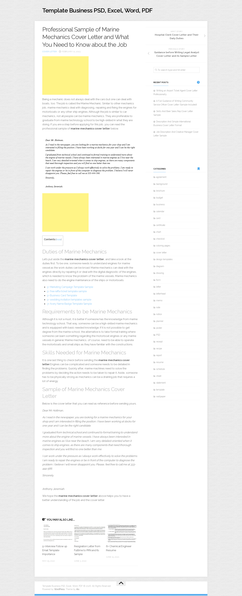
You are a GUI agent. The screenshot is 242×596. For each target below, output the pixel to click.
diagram (160, 267)
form (158, 280)
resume (159, 363)
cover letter (49, 52)
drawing (160, 274)
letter (158, 287)
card (158, 219)
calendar (160, 212)
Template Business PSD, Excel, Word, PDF (104, 10)
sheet (158, 376)
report (159, 356)
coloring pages (163, 246)
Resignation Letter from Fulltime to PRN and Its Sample (88, 550)
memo (159, 301)
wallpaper (161, 397)
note (158, 308)
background (161, 184)
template (160, 390)
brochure (160, 191)
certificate (160, 226)
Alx (77, 589)
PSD (158, 335)
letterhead (161, 294)
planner (159, 321)
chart (158, 232)
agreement (161, 178)
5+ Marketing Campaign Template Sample (72, 287)
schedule (160, 370)
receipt (159, 342)
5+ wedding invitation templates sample (70, 300)
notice (159, 315)
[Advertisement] (65, 76)
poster (159, 328)
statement (161, 383)
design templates (164, 260)
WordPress (59, 589)
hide (58, 240)
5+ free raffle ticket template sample (68, 291)
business (160, 205)
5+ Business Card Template (63, 295)
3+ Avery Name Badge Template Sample (71, 304)
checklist (160, 239)
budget (159, 198)
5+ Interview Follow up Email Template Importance (55, 550)
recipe (159, 349)
